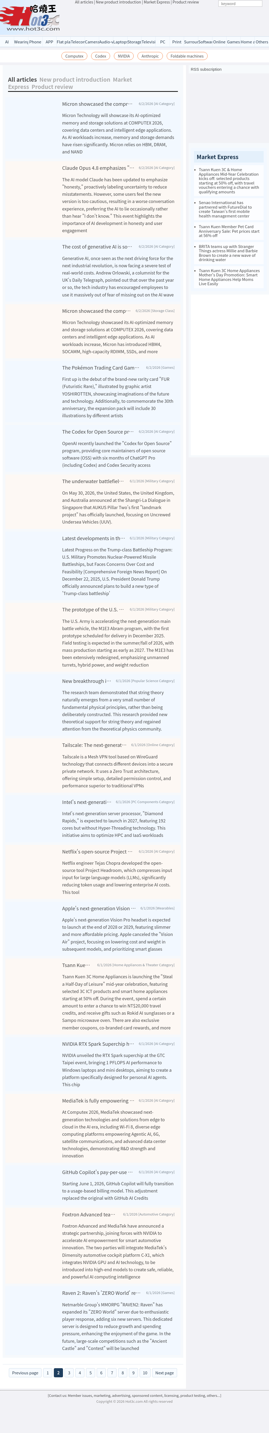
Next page (164, 1379)
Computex (74, 56)
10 (145, 1379)
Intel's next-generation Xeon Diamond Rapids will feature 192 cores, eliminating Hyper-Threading (86, 802)
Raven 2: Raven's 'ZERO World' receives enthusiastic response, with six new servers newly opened (102, 1299)
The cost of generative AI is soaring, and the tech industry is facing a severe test (98, 246)
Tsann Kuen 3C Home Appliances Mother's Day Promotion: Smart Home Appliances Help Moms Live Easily (229, 277)
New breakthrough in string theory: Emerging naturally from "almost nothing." (87, 681)
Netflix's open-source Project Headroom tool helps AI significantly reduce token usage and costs (98, 851)
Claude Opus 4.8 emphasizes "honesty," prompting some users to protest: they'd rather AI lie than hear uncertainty (98, 167)
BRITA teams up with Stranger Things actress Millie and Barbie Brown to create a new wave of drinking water (228, 252)
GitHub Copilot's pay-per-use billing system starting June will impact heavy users (98, 1172)
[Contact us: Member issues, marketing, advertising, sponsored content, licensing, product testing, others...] (134, 1402)
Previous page (25, 1379)
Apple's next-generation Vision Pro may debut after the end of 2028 (99, 908)
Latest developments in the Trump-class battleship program (93, 538)
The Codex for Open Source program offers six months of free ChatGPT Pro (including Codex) (98, 431)
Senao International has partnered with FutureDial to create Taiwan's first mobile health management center (225, 209)
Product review (52, 86)
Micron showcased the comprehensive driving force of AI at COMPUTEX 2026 (98, 103)
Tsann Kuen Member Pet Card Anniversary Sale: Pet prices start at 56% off (229, 231)
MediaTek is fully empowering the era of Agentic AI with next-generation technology (98, 1100)
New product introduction (74, 79)
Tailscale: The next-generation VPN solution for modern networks (94, 745)
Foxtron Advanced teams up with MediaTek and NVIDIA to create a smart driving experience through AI (90, 1221)
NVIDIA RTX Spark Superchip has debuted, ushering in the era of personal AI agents (98, 1043)
